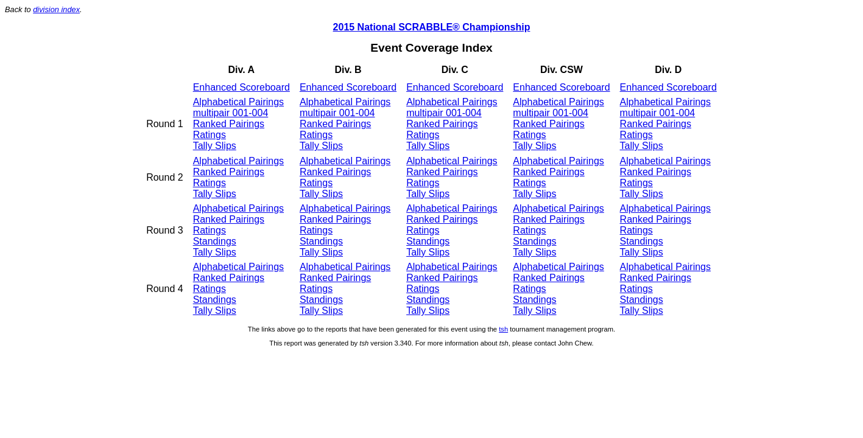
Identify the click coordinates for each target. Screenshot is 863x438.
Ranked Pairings (228, 124)
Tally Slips (214, 146)
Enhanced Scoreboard (241, 87)
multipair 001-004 (231, 113)
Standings (214, 241)
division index (56, 9)
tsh (503, 329)
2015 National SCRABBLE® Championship (431, 27)
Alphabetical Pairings (238, 102)
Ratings (209, 135)
